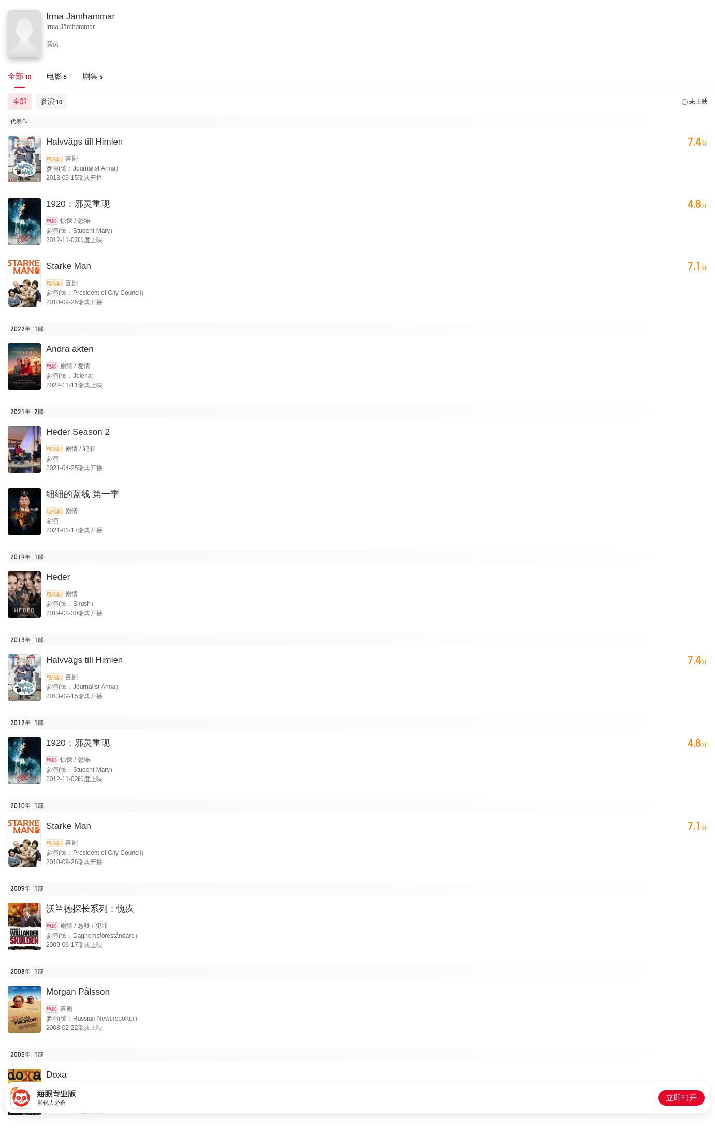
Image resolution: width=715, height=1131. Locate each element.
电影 (52, 221)
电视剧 (54, 159)
